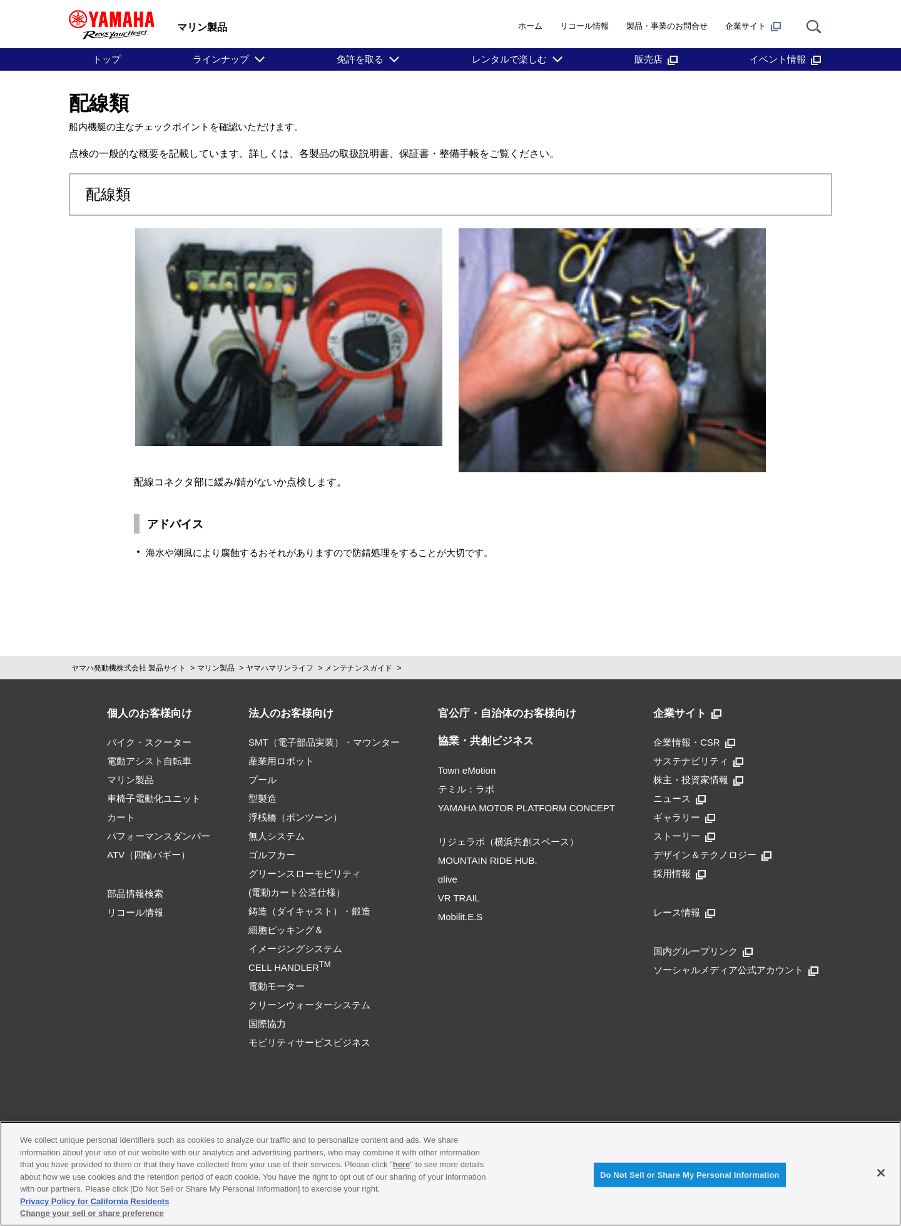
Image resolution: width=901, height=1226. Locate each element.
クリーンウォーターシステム (309, 1005)
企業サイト (753, 26)
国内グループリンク (703, 951)
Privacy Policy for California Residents (94, 1201)
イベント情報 (785, 59)
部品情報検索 (135, 893)
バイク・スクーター (149, 742)
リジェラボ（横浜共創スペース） (508, 841)
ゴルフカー (271, 854)
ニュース (679, 798)
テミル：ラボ (466, 789)
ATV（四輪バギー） (148, 854)
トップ (107, 59)
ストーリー (684, 836)
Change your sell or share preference (92, 1213)
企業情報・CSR (694, 742)
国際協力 (267, 1023)
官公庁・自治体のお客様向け (507, 713)
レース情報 (684, 912)
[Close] (881, 1173)
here (401, 1164)
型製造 (262, 798)
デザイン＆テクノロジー (712, 854)
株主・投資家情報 (698, 779)
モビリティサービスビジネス (309, 1042)
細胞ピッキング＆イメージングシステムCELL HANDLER (295, 949)
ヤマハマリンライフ (279, 668)
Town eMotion (467, 770)
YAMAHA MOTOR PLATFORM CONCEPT (526, 808)
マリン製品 (216, 668)
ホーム (530, 26)
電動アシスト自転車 (149, 761)
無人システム (276, 836)
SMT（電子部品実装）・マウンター (324, 742)
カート (121, 817)
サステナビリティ (698, 761)
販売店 (656, 59)
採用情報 (679, 873)
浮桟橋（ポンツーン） (295, 817)
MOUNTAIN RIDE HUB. (487, 860)
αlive (447, 879)
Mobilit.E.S (460, 916)
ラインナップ (221, 59)
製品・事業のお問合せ (667, 26)
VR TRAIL (459, 898)
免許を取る (360, 59)
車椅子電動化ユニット (154, 798)
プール (262, 779)
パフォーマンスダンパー (158, 836)
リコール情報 (584, 26)
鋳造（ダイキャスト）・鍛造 (309, 911)
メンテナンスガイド (358, 668)
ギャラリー (684, 817)
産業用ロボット (281, 761)
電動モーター (276, 986)
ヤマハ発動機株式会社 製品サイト (128, 668)
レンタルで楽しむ (509, 59)
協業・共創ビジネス (486, 741)
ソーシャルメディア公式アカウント (735, 970)
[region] (450, 1174)
